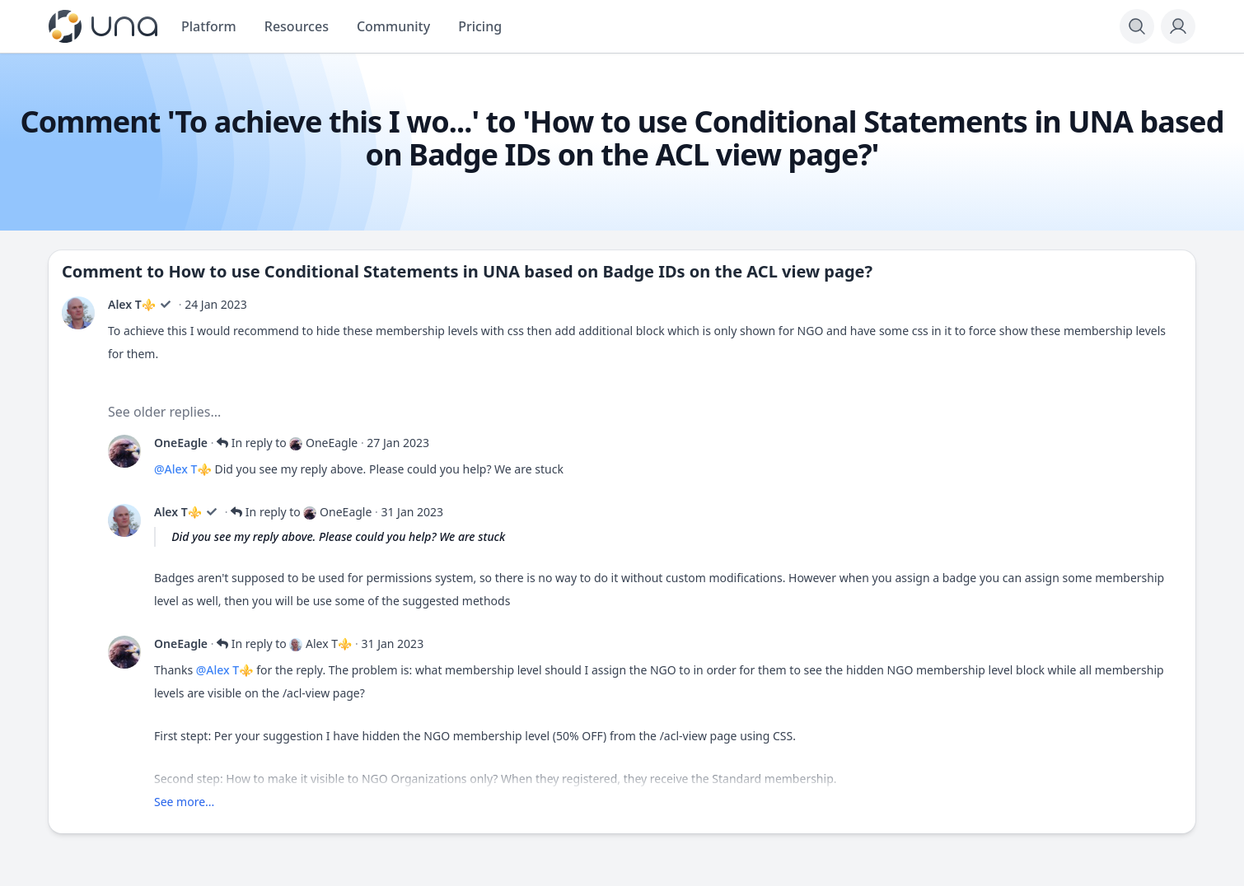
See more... (184, 801)
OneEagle (181, 442)
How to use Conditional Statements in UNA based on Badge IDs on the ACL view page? (520, 271)
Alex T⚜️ (132, 304)
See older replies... (164, 412)
